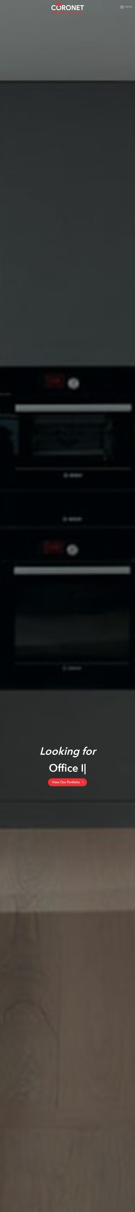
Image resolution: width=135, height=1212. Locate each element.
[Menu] (126, 7)
